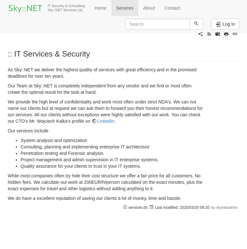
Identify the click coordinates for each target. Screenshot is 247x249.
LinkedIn (105, 121)
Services (124, 8)
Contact (172, 8)
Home (100, 8)
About (149, 8)
